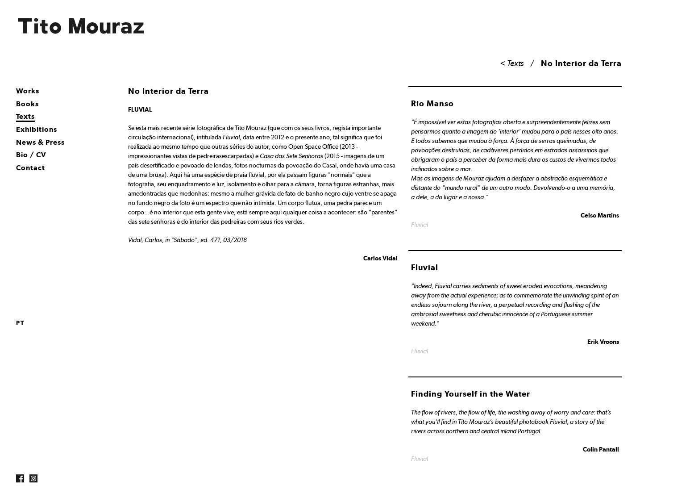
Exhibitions (36, 129)
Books (27, 104)
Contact (30, 167)
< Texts (512, 63)
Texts (25, 116)
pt (20, 322)
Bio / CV (31, 155)
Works (27, 91)
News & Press (40, 142)
